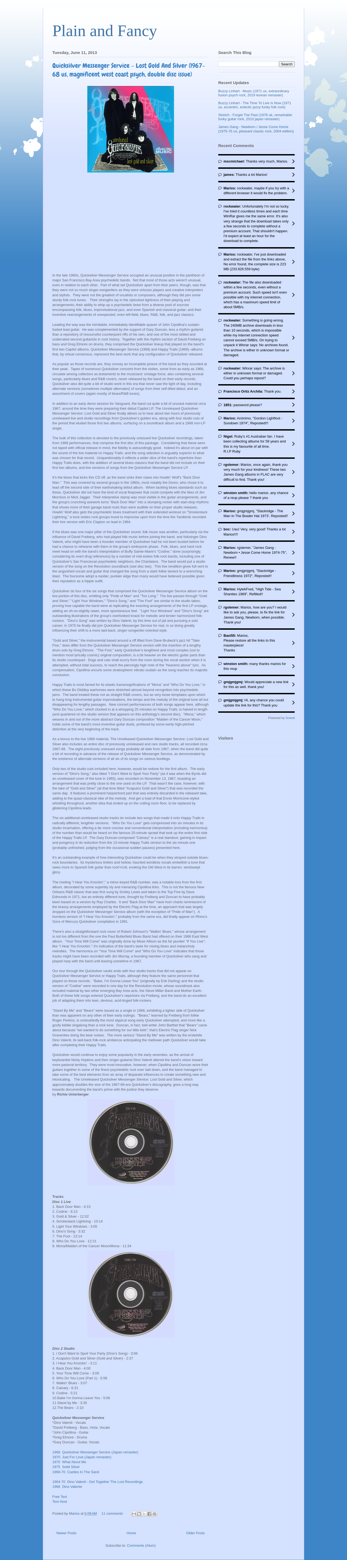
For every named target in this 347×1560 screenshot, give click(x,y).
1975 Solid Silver (66, 1467)
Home (131, 1533)
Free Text (59, 1497)
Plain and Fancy (104, 31)
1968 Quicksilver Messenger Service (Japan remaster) (95, 1452)
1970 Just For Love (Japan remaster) (81, 1457)
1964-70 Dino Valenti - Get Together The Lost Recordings (97, 1482)
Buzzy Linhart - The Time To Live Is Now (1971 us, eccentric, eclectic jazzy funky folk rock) (254, 105)
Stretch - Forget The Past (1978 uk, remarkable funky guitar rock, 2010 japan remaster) (255, 117)
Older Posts (195, 1533)
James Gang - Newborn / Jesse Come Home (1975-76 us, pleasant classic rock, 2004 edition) (256, 129)
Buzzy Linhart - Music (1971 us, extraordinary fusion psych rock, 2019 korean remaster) (253, 93)
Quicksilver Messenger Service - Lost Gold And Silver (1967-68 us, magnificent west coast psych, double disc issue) (128, 69)
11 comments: (112, 1513)
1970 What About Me (69, 1462)
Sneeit (290, 717)
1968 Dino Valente (67, 1487)
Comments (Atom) (141, 1545)
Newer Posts (66, 1533)
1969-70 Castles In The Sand (75, 1472)
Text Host (59, 1501)
